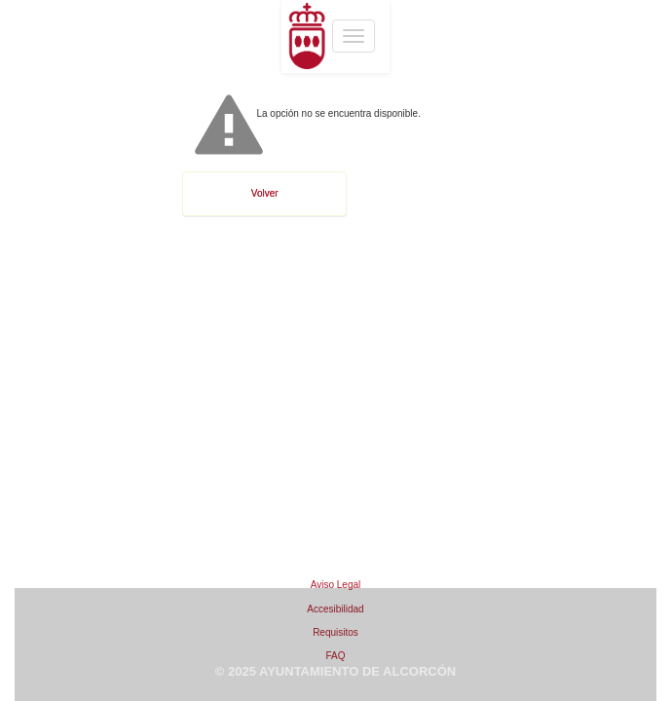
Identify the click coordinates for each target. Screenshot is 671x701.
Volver (265, 193)
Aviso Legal (336, 584)
